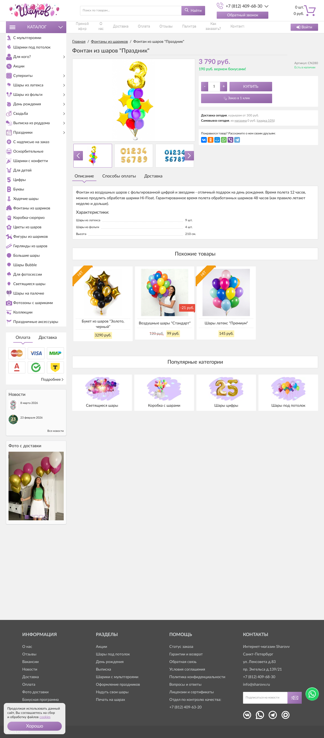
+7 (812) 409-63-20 (185, 707)
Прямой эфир (83, 27)
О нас (104, 27)
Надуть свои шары (112, 692)
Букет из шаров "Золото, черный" (103, 323)
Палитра (181, 27)
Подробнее (52, 460)
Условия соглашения (187, 669)
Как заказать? (205, 27)
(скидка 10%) (266, 120)
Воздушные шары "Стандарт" (165, 323)
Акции (101, 647)
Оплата (23, 418)
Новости (29, 669)
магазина (240, 120)
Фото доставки (35, 692)
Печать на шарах (110, 700)
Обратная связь (183, 662)
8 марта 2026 (29, 483)
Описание (84, 176)
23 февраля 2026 (31, 498)
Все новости (55, 511)
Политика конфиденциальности (197, 677)
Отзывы (161, 27)
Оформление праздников (118, 684)
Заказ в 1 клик (239, 98)
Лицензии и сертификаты (191, 692)
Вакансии (30, 662)
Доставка (48, 418)
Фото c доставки (25, 527)
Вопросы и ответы (185, 684)
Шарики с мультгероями (117, 677)
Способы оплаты (119, 176)
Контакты (230, 27)
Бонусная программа (40, 700)
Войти (304, 27)
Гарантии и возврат (186, 654)
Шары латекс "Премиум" (226, 323)
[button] (34, 726)
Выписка (103, 669)
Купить (250, 86)
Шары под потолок (113, 654)
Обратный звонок (242, 15)
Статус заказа (181, 647)
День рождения (110, 662)
